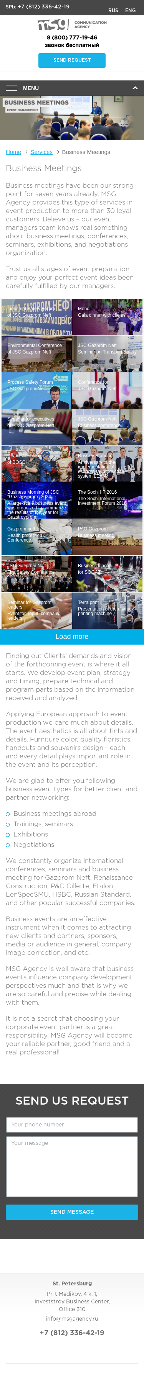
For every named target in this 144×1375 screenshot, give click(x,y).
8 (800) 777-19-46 (72, 38)
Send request (72, 60)
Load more (71, 636)
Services (41, 152)
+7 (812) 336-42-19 (44, 7)
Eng (130, 10)
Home (13, 152)
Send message (72, 1212)
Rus (113, 10)
